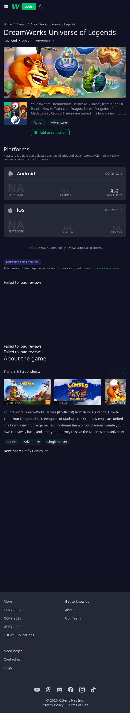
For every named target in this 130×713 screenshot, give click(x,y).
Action (38, 122)
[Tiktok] (93, 689)
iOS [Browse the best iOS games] (6, 40)
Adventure (59, 122)
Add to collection (50, 132)
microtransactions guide (103, 268)
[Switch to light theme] (41, 6)
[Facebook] (71, 689)
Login (28, 6)
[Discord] (59, 689)
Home (8, 24)
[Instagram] (82, 689)
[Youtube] (37, 689)
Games (21, 24)
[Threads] (48, 689)
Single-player (57, 442)
